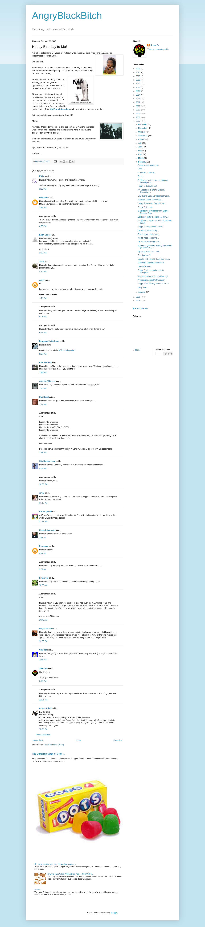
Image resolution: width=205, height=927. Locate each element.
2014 (138, 95)
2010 (138, 110)
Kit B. (41, 176)
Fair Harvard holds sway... (149, 234)
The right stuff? (144, 255)
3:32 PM (42, 189)
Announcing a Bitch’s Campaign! (151, 280)
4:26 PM (42, 226)
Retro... (141, 169)
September (143, 135)
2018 (138, 80)
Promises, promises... (147, 172)
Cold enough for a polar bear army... (153, 217)
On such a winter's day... (148, 230)
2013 (138, 99)
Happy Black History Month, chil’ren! (153, 284)
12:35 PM (43, 641)
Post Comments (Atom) (54, 745)
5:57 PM (42, 354)
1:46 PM (42, 660)
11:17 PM (43, 503)
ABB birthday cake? (67, 350)
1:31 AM (42, 537)
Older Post (118, 740)
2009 (138, 114)
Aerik (41, 280)
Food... (141, 176)
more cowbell (45, 708)
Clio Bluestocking (47, 461)
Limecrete (43, 578)
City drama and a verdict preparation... (154, 196)
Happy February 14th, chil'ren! (150, 227)
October (142, 132)
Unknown (43, 197)
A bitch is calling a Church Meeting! (153, 276)
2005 (138, 301)
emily (41, 493)
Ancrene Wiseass (47, 381)
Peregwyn (43, 546)
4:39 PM (42, 253)
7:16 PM (42, 372)
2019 (138, 76)
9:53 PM (42, 468)
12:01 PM (43, 700)
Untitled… (38, 889)
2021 (138, 69)
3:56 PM (42, 208)
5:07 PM (42, 317)
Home (78, 740)
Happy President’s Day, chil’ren (151, 203)
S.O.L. (42, 261)
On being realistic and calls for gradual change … (55, 864)
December (143, 124)
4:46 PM (42, 271)
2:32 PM (42, 681)
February (142, 162)
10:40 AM (43, 620)
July (140, 143)
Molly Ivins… (143, 287)
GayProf (43, 650)
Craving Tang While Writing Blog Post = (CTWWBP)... (70, 874)
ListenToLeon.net (47, 530)
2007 (138, 121)
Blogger (114, 913)
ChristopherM (45, 511)
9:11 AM (42, 553)
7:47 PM (42, 404)
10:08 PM (43, 484)
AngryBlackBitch (67, 15)
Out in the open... (145, 266)
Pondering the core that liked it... (151, 263)
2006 (138, 297)
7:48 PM (42, 452)
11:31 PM (43, 521)
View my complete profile (158, 49)
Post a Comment (43, 735)
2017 (138, 83)
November (143, 128)
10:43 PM (43, 729)
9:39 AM (42, 569)
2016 (138, 87)
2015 (138, 91)
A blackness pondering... (148, 238)
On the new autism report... (149, 242)
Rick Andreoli (45, 362)
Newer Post (38, 740)
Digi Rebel (44, 397)
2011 (138, 106)
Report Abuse (140, 308)
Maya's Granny (46, 628)
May (140, 151)
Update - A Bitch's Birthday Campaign (154, 259)
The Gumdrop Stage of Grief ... (48, 753)
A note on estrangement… (149, 165)
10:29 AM (43, 585)
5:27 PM (42, 333)
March (141, 158)
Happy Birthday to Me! (147, 186)
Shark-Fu (43, 668)
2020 (138, 72)
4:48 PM (42, 298)
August (141, 139)
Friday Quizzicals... (146, 207)
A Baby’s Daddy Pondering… (150, 200)
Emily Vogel (44, 235)
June (140, 147)
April (140, 154)
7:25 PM (42, 388)
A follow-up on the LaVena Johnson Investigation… (153, 181)
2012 (138, 102)
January (142, 292)
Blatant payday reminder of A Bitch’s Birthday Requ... (153, 212)
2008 (138, 117)
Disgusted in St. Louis (49, 341)
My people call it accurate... (149, 251)
